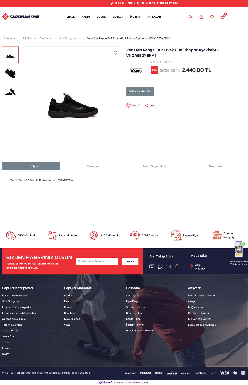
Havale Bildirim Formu (139, 330)
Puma (67, 307)
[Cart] (225, 17)
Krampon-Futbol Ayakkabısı (19, 313)
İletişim (192, 301)
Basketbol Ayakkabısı (15, 295)
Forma (6, 348)
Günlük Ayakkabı (12, 301)
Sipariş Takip (134, 313)
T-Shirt (6, 342)
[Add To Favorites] (115, 53)
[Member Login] (200, 17)
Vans (67, 324)
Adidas (68, 295)
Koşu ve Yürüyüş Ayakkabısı (18, 307)
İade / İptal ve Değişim (201, 295)
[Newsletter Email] (97, 261)
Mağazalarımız (196, 307)
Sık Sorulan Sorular (199, 318)
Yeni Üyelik (132, 295)
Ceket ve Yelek (11, 330)
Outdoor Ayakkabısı (14, 318)
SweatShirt (9, 336)
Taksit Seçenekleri (155, 166)
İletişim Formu (135, 324)
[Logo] (20, 16)
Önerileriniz (217, 166)
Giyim (5, 353)
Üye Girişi (132, 301)
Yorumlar (93, 166)
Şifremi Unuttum (136, 307)
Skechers (70, 313)
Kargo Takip (133, 318)
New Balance (72, 318)
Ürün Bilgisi (31, 166)
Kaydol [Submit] (130, 261)
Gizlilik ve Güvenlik (199, 313)
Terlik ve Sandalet (12, 324)
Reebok (69, 301)
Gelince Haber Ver (151, 91)
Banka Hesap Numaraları (203, 324)
